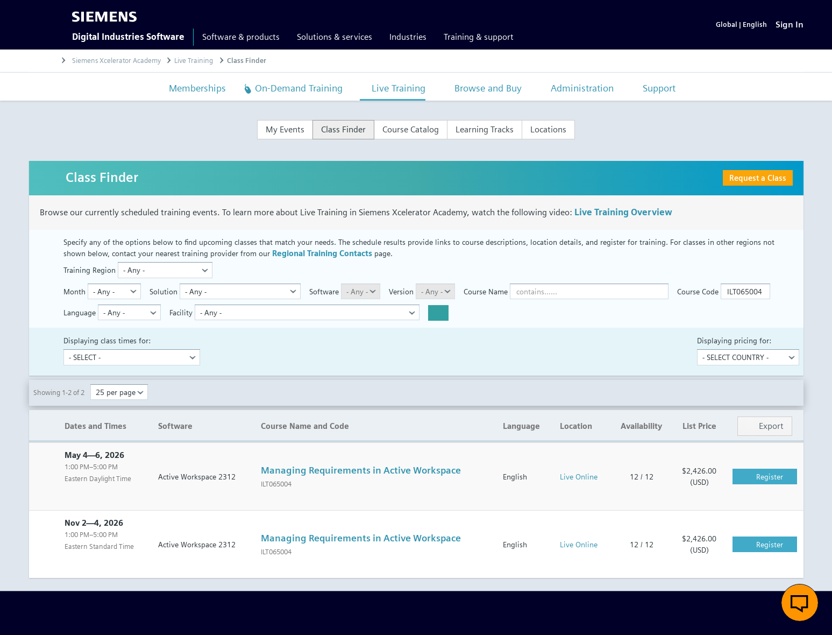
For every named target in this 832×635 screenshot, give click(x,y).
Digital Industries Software (128, 37)
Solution (163, 291)
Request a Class (757, 177)
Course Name (486, 291)
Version (401, 291)
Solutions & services (334, 37)
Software (324, 291)
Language (79, 312)
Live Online (579, 476)
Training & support (479, 37)
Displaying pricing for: (734, 340)
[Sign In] (789, 24)
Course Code (698, 291)
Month (74, 291)
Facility (181, 312)
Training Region (89, 270)
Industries (407, 37)
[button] (800, 603)
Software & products (241, 37)
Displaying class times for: (107, 340)
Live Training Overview (623, 212)
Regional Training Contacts (322, 253)
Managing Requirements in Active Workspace (361, 470)
